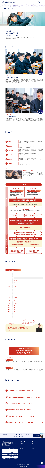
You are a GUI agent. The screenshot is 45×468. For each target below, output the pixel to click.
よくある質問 (10, 452)
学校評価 (22, 443)
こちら (5, 459)
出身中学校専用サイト (10, 456)
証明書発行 (10, 450)
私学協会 (22, 448)
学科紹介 (8, 10)
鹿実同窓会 (34, 441)
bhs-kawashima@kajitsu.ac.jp (8, 447)
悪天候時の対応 (35, 445)
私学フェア (22, 445)
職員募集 (33, 443)
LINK (33, 448)
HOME (5, 10)
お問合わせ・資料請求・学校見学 (10, 454)
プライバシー (22, 441)
